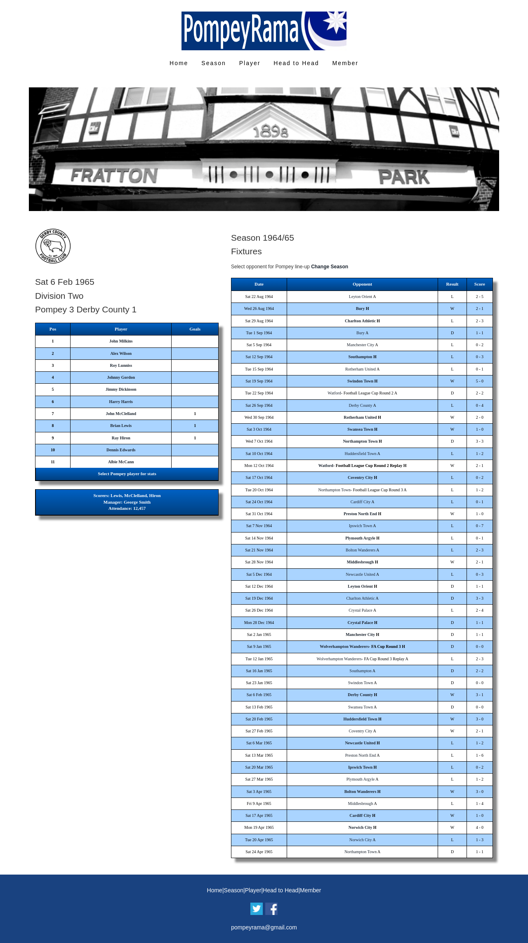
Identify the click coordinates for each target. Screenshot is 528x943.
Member (345, 63)
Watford (334, 393)
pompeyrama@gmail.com (264, 927)
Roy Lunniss (121, 365)
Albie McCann (121, 462)
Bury (360, 308)
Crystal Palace (360, 610)
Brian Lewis (121, 425)
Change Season (329, 267)
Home (179, 63)
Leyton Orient (360, 296)
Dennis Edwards (120, 450)
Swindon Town (360, 381)
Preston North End (360, 513)
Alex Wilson (121, 353)
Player (250, 63)
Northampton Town (360, 441)
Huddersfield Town (360, 453)
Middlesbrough (360, 562)
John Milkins (120, 341)
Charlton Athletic (360, 321)
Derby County (360, 405)
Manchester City (360, 344)
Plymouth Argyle (360, 538)
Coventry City (360, 477)
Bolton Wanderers (360, 550)
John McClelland (121, 413)
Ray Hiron (121, 438)
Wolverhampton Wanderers (344, 646)
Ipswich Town (360, 525)
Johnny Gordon (121, 377)
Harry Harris (121, 401)
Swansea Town (360, 429)
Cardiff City (360, 502)
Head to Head (296, 63)
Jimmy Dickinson (121, 389)
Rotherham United (360, 369)
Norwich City (360, 827)
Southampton (360, 356)
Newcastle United (360, 574)
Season (213, 63)
